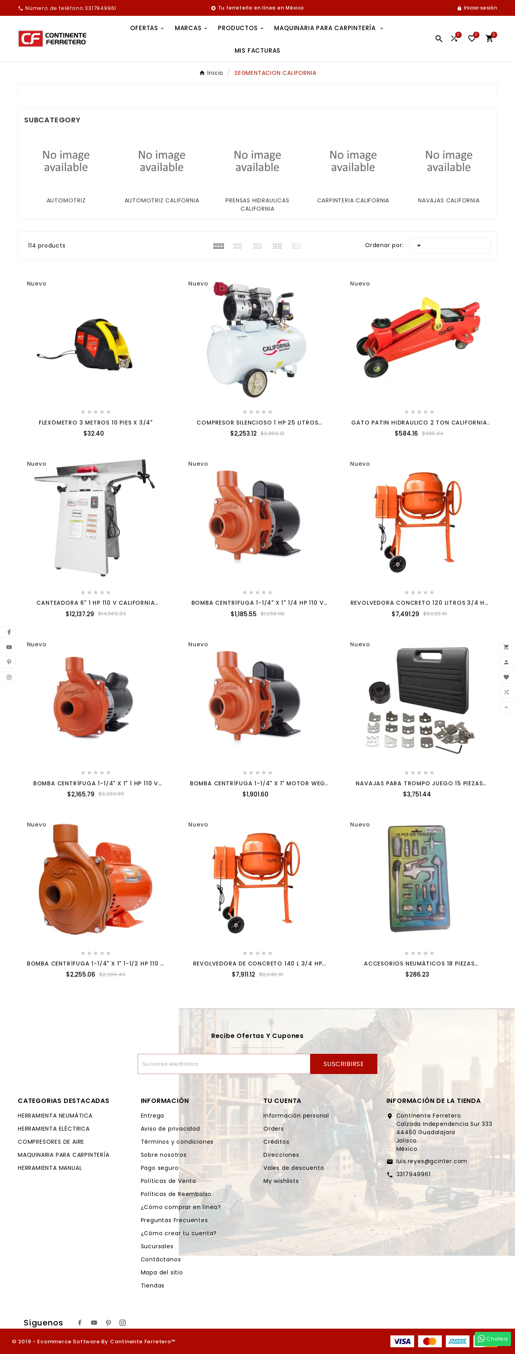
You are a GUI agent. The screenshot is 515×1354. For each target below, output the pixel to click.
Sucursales (157, 1246)
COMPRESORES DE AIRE (51, 1142)
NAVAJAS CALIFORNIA (448, 200)
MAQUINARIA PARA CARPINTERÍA (64, 1155)
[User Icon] (477, 8)
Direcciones (281, 1155)
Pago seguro (160, 1168)
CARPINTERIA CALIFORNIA (353, 200)
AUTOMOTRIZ (66, 200)
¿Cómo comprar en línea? (181, 1207)
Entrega (153, 1116)
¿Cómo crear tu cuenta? (179, 1233)
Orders (273, 1129)
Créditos (276, 1142)
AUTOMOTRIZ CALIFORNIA (162, 200)
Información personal (296, 1116)
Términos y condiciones (177, 1142)
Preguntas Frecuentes (174, 1220)
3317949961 (413, 1174)
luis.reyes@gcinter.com (432, 1161)
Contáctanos (161, 1259)
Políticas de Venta (168, 1181)
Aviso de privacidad (170, 1129)
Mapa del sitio (162, 1272)
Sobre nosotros (164, 1155)
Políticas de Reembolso (176, 1194)
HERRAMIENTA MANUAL (50, 1168)
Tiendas (153, 1285)
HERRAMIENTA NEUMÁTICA (55, 1116)
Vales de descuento (293, 1168)
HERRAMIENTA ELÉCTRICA (54, 1129)
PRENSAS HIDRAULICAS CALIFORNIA (257, 204)
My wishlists (281, 1181)
